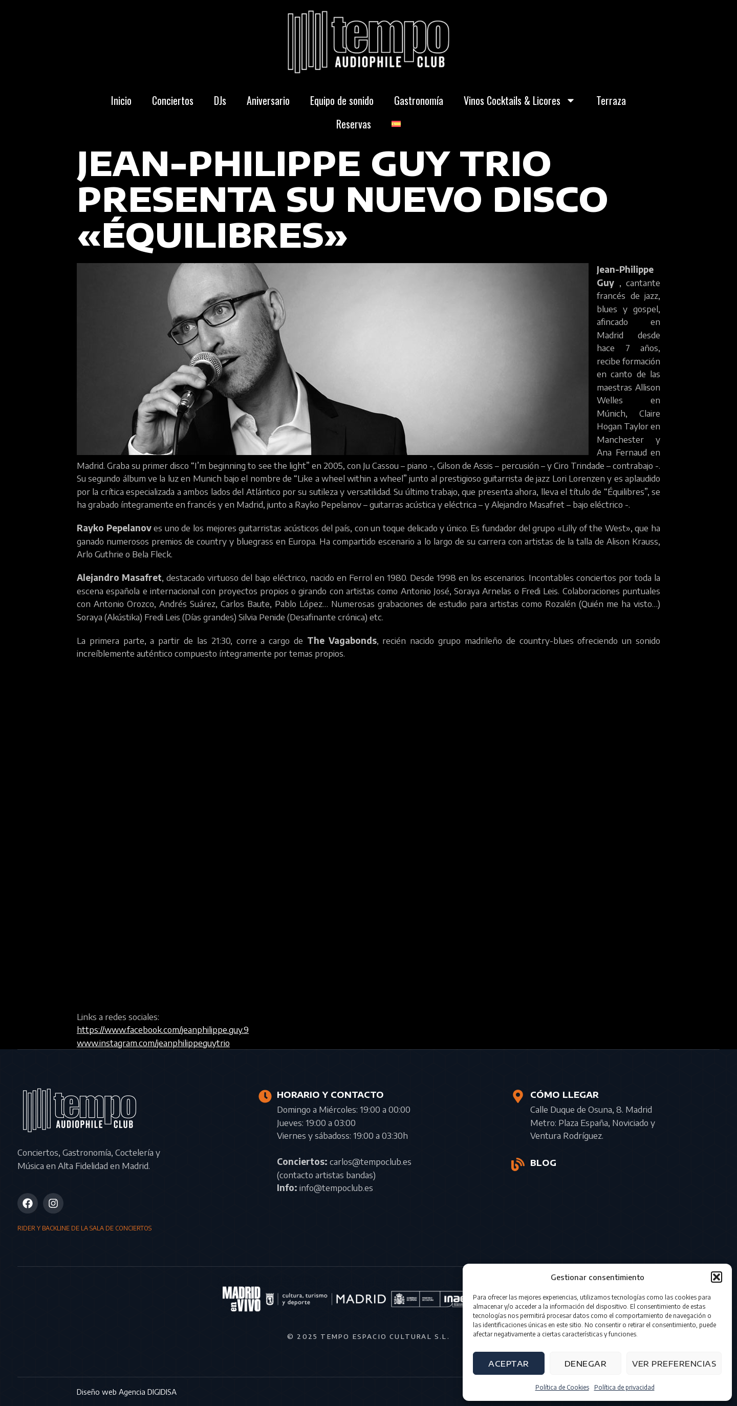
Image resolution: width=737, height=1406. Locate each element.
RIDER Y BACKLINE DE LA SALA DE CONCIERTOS (84, 1228)
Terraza (611, 100)
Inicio (121, 100)
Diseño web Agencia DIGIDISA (127, 1391)
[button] (716, 1277)
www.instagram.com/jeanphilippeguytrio (153, 1042)
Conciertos (172, 100)
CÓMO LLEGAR (564, 1095)
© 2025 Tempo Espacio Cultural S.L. (368, 1336)
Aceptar (508, 1363)
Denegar (586, 1363)
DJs (220, 100)
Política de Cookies (562, 1387)
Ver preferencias (674, 1363)
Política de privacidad (624, 1387)
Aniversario (268, 100)
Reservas (353, 124)
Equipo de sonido (342, 100)
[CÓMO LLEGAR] (518, 1096)
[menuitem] (396, 124)
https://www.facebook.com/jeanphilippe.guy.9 (163, 1029)
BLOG (543, 1163)
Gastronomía (418, 100)
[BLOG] (518, 1164)
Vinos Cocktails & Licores (520, 100)
